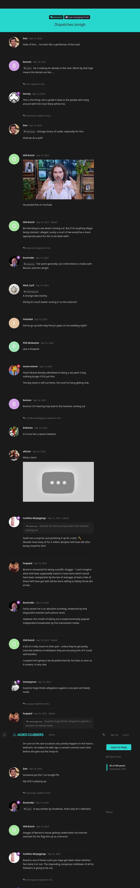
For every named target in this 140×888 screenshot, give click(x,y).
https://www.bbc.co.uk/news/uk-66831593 (46, 204)
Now (109, 81)
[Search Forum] (104, 4)
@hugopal (29, 499)
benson (31, 885)
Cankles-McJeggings (38, 165)
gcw (29, 413)
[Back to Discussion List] (4, 4)
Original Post (113, 26)
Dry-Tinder (33, 328)
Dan (29, 78)
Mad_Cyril (32, 446)
